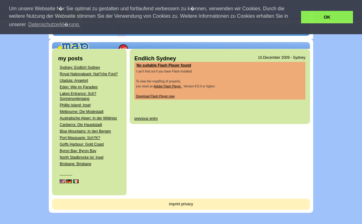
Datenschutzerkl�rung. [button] (54, 24)
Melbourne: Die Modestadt (82, 112)
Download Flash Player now (155, 96)
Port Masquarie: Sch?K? (80, 138)
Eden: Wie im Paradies (79, 87)
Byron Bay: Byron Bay (78, 151)
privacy (187, 204)
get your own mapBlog (281, 38)
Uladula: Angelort (74, 80)
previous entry (146, 118)
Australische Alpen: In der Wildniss (88, 118)
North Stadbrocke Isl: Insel (82, 157)
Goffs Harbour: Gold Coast (82, 144)
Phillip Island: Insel (75, 105)
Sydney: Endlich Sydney (80, 67)
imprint (174, 204)
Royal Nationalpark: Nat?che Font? (89, 74)
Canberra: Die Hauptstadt (81, 125)
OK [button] (327, 17)
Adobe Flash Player (168, 86)
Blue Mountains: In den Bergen (85, 131)
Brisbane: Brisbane (75, 164)
